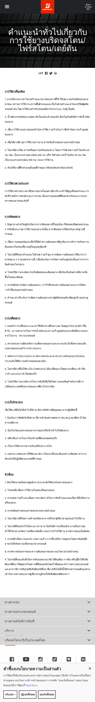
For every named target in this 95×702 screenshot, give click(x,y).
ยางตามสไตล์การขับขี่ (47, 621)
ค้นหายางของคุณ (88, 6)
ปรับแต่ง (10, 694)
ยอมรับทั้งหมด (47, 694)
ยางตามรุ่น (47, 602)
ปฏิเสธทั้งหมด (27, 694)
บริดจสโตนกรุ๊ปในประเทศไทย (47, 640)
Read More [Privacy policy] (31, 685)
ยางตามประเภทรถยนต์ (47, 611)
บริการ (47, 630)
